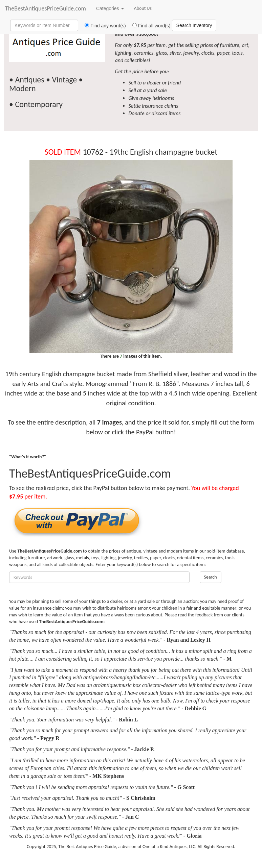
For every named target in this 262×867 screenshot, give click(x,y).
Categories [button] (110, 8)
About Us (143, 8)
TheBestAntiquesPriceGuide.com (45, 8)
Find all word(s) (149, 25)
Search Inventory (194, 25)
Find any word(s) (103, 25)
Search (210, 577)
